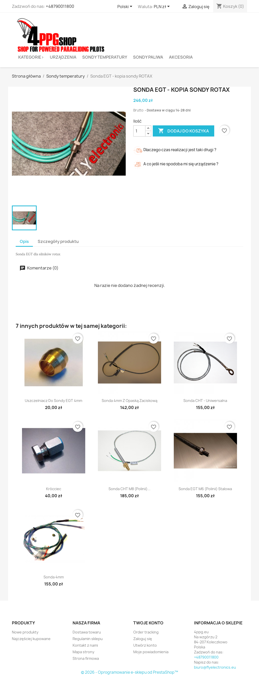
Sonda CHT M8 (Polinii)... (129, 488)
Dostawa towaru (87, 632)
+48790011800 (60, 6)
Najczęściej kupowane (31, 638)
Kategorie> (31, 57)
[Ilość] (139, 131)
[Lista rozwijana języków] (125, 7)
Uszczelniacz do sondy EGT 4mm (53, 400)
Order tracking (146, 632)
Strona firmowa (86, 658)
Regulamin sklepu (88, 638)
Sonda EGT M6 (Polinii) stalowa (205, 488)
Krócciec (53, 488)
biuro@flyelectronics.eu (215, 667)
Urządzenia (63, 57)
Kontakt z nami (85, 645)
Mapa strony (83, 651)
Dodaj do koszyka (183, 131)
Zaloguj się (142, 638)
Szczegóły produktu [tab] (58, 241)
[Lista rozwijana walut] (162, 7)
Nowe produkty (25, 632)
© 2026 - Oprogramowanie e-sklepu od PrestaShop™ (129, 672)
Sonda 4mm (54, 577)
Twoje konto (148, 623)
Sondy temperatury (104, 57)
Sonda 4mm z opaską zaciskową (129, 400)
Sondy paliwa (148, 57)
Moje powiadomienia (150, 651)
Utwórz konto (145, 645)
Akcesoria (181, 57)
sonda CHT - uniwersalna (205, 400)
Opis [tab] (24, 241)
